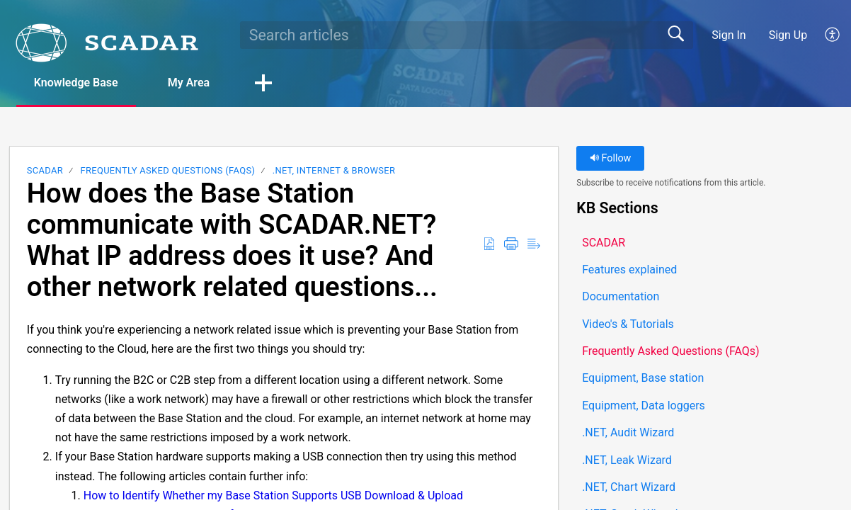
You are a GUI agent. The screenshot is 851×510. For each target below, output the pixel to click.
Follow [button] (611, 158)
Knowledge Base (76, 82)
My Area (189, 82)
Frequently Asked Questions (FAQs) (167, 170)
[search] (466, 34)
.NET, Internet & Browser (334, 170)
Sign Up (788, 35)
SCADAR (45, 170)
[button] (833, 35)
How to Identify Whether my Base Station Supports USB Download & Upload (273, 495)
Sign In (729, 35)
